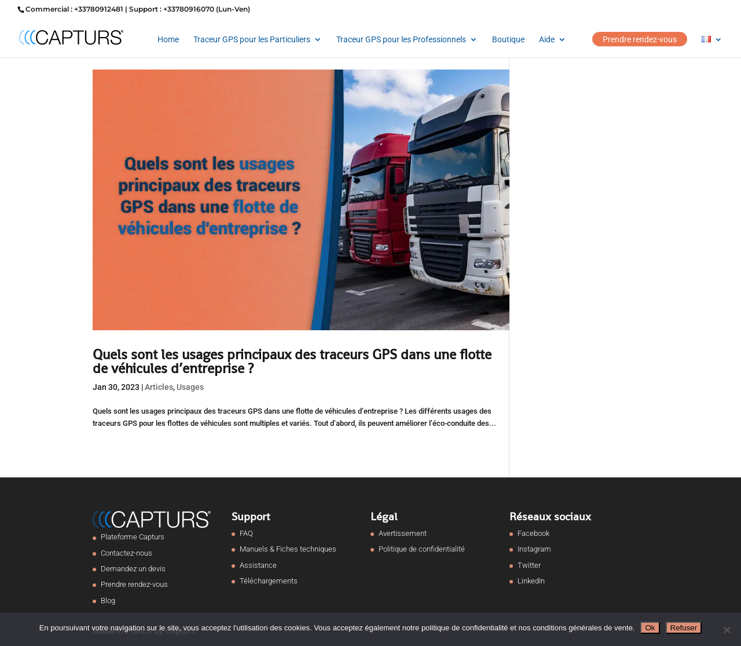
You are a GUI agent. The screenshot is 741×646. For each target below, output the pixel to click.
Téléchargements (269, 580)
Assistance (258, 565)
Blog (108, 600)
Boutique (508, 39)
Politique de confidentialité (422, 549)
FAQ (246, 533)
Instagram (534, 549)
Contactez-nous (126, 553)
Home (168, 39)
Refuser (684, 627)
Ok (650, 627)
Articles (159, 387)
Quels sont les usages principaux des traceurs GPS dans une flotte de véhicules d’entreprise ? (292, 361)
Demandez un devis (133, 568)
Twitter (529, 565)
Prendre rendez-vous (640, 39)
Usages (190, 387)
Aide (547, 39)
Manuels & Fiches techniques (288, 549)
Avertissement (403, 533)
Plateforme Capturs (132, 536)
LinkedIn (531, 580)
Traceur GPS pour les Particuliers (251, 39)
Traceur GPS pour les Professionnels (401, 39)
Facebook (533, 533)
